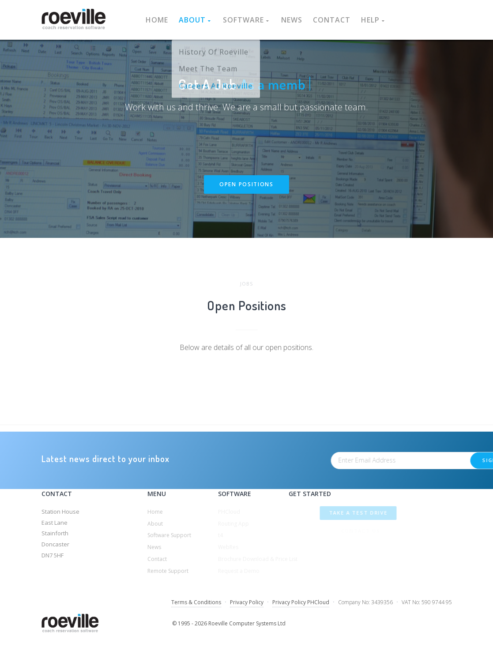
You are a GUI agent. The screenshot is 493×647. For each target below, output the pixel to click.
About (195, 20)
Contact (331, 20)
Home (157, 20)
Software (247, 20)
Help (373, 20)
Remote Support (167, 571)
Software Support (169, 535)
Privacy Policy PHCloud (300, 602)
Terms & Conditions (196, 602)
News (291, 20)
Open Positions (246, 184)
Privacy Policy (246, 602)
